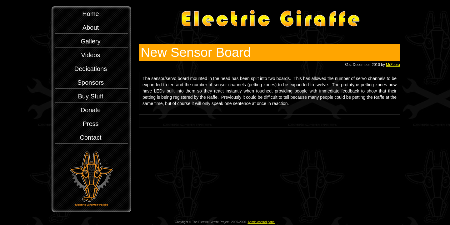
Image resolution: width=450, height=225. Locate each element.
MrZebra (393, 64)
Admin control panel (261, 222)
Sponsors (91, 82)
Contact (91, 137)
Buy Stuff (90, 96)
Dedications (90, 68)
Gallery (90, 41)
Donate (91, 110)
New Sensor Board (196, 52)
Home (90, 13)
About (90, 27)
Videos (90, 55)
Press (90, 123)
